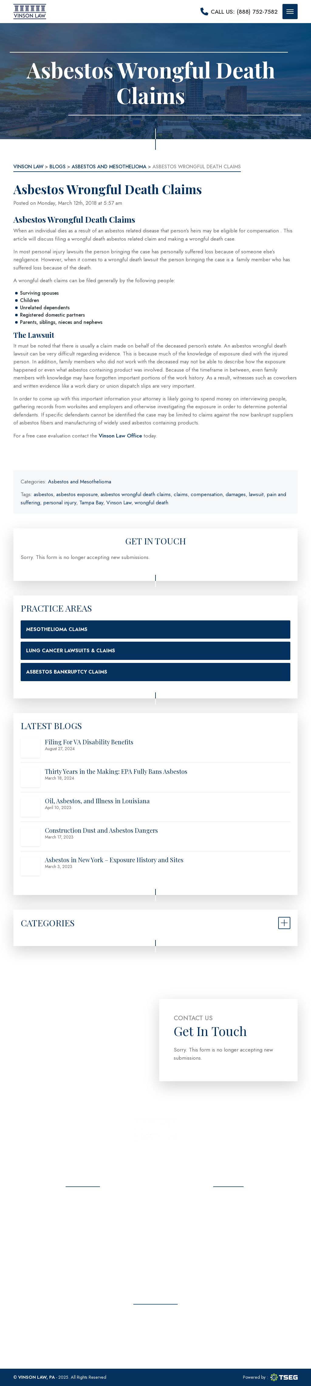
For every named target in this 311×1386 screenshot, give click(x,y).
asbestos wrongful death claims (136, 494)
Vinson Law (119, 502)
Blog (82, 1240)
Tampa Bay (91, 502)
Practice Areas (82, 1219)
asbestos (43, 494)
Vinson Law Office (120, 436)
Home (83, 1198)
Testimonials (83, 1230)
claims (181, 494)
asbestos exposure (76, 494)
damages (236, 494)
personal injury (59, 502)
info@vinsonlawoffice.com (234, 1237)
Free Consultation (155, 1337)
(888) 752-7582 (235, 1222)
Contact (82, 1251)
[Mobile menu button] (290, 11)
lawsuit (256, 494)
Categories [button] (47, 922)
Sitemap (83, 1273)
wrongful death (151, 502)
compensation (207, 494)
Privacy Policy (82, 1262)
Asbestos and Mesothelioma (79, 481)
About (83, 1209)
